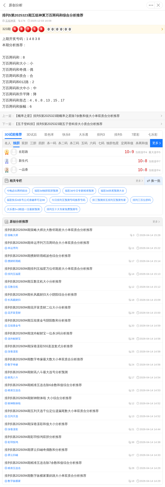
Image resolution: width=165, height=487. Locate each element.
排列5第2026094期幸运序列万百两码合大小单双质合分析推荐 (82, 245)
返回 (4, 5)
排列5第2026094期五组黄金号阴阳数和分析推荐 (82, 323)
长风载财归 (13, 299)
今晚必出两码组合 (17, 190)
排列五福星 (13, 273)
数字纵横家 (13, 480)
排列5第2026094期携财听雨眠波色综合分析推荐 (82, 258)
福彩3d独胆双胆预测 (46, 190)
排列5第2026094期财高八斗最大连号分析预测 (82, 374)
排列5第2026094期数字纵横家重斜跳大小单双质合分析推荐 (82, 478)
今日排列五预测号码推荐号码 (68, 199)
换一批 (153, 181)
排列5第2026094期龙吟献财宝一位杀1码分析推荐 (82, 336)
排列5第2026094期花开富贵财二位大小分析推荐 (82, 310)
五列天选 (11, 416)
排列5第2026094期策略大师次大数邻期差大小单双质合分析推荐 (82, 232)
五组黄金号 (13, 325)
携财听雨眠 (13, 261)
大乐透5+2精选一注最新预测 (23, 209)
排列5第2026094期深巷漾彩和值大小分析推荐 (82, 426)
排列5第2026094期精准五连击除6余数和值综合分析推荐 (82, 387)
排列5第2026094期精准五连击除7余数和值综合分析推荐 (82, 465)
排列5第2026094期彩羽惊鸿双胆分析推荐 (82, 439)
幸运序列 (11, 248)
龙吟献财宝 (13, 338)
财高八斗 (11, 377)
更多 (151, 5)
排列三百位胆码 (142, 199)
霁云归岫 (11, 455)
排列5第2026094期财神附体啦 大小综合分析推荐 (82, 400)
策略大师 (11, 235)
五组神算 (9, 21)
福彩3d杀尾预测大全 (112, 190)
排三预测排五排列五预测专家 (109, 199)
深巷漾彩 (11, 351)
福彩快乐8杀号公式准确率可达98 (26, 199)
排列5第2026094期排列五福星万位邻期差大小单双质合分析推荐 (82, 271)
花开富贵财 (13, 312)
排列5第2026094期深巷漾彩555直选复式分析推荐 (82, 348)
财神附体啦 (13, 403)
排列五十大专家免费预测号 (62, 209)
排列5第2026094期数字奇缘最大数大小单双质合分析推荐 (82, 361)
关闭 (158, 5)
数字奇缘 (11, 364)
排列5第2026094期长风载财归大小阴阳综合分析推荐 (82, 297)
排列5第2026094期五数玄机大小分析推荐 (82, 284)
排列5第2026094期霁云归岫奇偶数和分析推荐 (82, 452)
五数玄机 (11, 286)
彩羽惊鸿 (11, 442)
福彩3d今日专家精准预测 (79, 190)
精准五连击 (13, 390)
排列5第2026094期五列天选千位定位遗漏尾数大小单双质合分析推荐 (82, 413)
